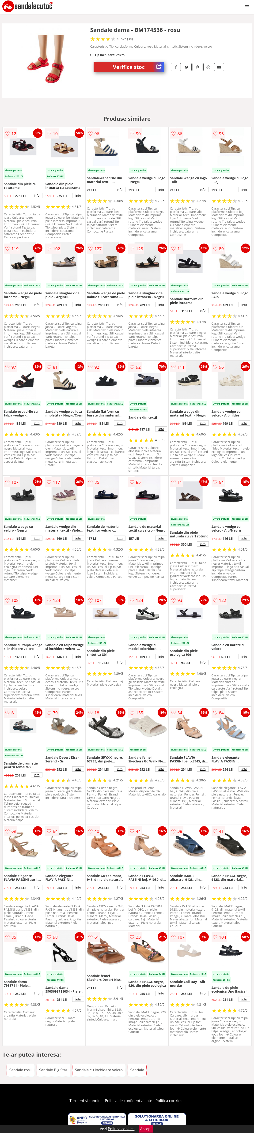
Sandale (137, 1070)
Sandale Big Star (53, 1070)
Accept (146, 1128)
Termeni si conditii (85, 1100)
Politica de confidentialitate (128, 1100)
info (36, 195)
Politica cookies (168, 1100)
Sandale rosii (20, 1070)
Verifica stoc (138, 67)
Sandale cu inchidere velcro (99, 1070)
